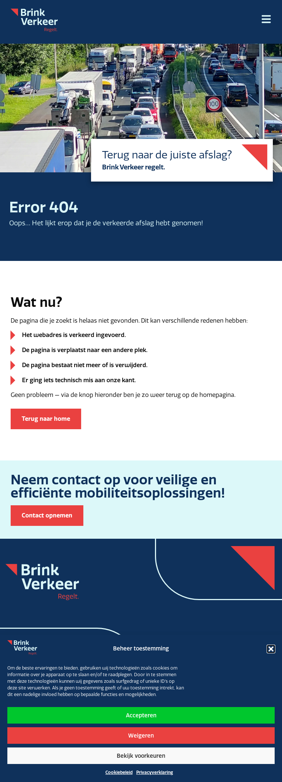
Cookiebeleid (119, 772)
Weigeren (141, 735)
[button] (271, 649)
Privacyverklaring (154, 772)
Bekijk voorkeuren (141, 756)
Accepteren (141, 715)
